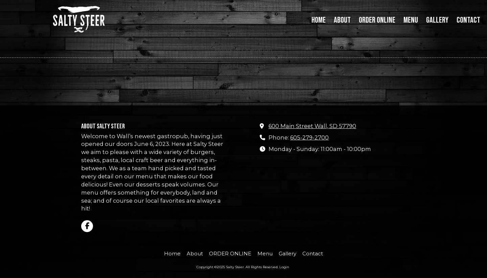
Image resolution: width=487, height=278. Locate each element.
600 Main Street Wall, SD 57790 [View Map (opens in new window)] (312, 126)
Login (284, 267)
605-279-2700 (309, 137)
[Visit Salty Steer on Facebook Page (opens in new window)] (87, 226)
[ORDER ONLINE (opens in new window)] (377, 21)
